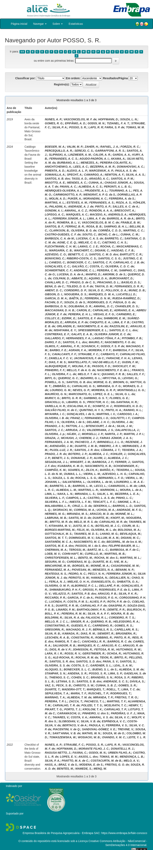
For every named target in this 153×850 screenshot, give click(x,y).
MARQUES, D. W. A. (102, 294)
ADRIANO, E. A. (124, 310)
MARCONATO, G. (80, 394)
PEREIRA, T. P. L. (56, 701)
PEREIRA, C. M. (107, 270)
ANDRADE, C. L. (84, 270)
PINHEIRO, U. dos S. (95, 713)
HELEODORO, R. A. (126, 621)
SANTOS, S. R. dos (61, 661)
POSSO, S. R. (78, 127)
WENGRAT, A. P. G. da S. (99, 194)
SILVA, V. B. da (90, 721)
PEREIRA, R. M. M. (73, 613)
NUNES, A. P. (53, 119)
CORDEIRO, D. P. (75, 290)
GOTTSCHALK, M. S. (58, 533)
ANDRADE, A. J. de (80, 206)
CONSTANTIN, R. (82, 637)
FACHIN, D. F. (53, 302)
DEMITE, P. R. (116, 609)
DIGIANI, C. (102, 250)
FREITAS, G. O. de (117, 764)
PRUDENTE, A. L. (96, 190)
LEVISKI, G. (130, 378)
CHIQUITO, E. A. (100, 322)
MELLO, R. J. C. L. (57, 621)
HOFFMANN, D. (108, 119)
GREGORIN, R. (54, 629)
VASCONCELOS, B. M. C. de (100, 222)
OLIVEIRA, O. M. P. (57, 585)
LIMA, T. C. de (130, 689)
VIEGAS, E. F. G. (104, 314)
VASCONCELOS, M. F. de (79, 119)
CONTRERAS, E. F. (57, 334)
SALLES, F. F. (135, 374)
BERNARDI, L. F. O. (111, 477)
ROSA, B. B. (94, 226)
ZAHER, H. (91, 146)
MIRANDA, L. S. (85, 493)
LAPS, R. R (95, 127)
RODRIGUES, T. (120, 693)
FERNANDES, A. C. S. (63, 158)
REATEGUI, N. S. (56, 573)
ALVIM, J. (100, 458)
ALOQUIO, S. (53, 669)
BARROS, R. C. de (119, 641)
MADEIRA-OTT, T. (73, 689)
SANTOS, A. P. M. (122, 178)
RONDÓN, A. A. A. (101, 210)
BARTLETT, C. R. (131, 254)
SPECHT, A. (74, 174)
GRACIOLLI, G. (55, 402)
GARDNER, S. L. (101, 665)
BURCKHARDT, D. (121, 278)
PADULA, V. (96, 725)
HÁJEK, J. (73, 434)
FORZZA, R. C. (129, 146)
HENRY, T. (135, 705)
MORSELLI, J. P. (92, 434)
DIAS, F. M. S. (57, 362)
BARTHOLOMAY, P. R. (91, 609)
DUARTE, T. (52, 689)
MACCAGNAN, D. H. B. (60, 310)
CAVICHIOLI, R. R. (94, 641)
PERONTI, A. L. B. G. (117, 186)
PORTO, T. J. (72, 709)
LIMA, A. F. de (96, 218)
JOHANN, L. (52, 481)
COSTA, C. (97, 266)
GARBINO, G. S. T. (96, 398)
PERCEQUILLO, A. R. (59, 150)
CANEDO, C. (57, 262)
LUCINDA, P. (57, 601)
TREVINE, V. (126, 729)
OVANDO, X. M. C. (114, 737)
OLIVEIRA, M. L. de (103, 529)
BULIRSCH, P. (136, 609)
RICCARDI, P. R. (55, 597)
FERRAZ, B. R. (74, 226)
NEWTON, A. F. (114, 174)
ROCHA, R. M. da (87, 657)
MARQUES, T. (96, 689)
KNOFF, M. (118, 517)
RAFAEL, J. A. (109, 146)
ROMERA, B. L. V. (68, 222)
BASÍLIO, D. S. (130, 282)
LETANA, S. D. (65, 681)
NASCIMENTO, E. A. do (92, 326)
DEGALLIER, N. (119, 577)
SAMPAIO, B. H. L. (116, 226)
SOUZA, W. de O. (113, 733)
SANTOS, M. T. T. (56, 537)
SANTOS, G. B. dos (79, 382)
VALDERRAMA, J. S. (100, 430)
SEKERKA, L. (102, 505)
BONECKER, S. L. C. (77, 669)
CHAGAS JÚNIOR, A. (118, 182)
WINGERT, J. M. (80, 462)
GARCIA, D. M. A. (56, 298)
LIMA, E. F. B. (121, 322)
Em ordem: (73, 78)
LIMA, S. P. (115, 673)
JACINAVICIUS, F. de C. (89, 358)
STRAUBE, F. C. (88, 354)
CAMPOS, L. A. (76, 497)
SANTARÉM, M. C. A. (58, 541)
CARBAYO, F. (109, 354)
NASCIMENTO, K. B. (98, 466)
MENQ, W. (100, 768)
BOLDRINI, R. (53, 617)
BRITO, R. (120, 657)
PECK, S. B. (64, 685)
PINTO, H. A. (113, 410)
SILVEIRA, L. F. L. (56, 501)
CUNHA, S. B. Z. (106, 685)
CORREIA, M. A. (84, 509)
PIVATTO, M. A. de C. (75, 760)
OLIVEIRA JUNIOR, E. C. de (112, 334)
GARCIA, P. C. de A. (80, 597)
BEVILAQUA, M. (130, 533)
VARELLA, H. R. (55, 406)
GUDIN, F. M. (130, 362)
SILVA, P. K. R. (128, 593)
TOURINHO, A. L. (120, 190)
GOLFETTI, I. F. (120, 418)
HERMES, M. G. (55, 513)
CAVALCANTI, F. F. (64, 354)
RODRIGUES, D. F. (99, 302)
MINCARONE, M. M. (57, 565)
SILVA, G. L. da (125, 394)
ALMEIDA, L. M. (66, 489)
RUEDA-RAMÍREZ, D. (126, 298)
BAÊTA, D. (76, 298)
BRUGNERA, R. (126, 633)
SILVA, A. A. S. (135, 174)
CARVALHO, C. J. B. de (128, 262)
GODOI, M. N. (96, 123)
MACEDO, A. (98, 214)
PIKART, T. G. (53, 709)
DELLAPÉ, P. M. (109, 585)
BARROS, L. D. (122, 505)
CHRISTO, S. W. (83, 685)
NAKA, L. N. (65, 493)
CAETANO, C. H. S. (114, 242)
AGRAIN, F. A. (78, 350)
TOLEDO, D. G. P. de (79, 286)
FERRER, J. (122, 462)
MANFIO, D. (93, 274)
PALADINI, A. (57, 206)
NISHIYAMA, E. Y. (65, 330)
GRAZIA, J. (52, 438)
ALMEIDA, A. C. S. (90, 186)
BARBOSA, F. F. (123, 350)
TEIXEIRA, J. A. (132, 450)
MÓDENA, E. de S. (91, 764)
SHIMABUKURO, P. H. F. (65, 589)
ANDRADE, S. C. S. (115, 681)
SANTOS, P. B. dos (83, 593)
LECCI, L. (100, 485)
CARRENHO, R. (103, 625)
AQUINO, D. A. (98, 278)
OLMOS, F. (52, 346)
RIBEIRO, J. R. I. (110, 446)
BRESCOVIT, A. (124, 210)
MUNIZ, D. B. (137, 290)
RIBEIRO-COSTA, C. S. (81, 258)
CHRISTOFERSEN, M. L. (60, 557)
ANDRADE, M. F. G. (129, 509)
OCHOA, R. (114, 653)
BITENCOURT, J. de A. (100, 426)
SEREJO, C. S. (84, 150)
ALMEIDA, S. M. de (131, 669)
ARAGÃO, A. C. (99, 178)
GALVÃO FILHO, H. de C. (61, 410)
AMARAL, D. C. (103, 306)
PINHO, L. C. (124, 497)
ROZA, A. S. (124, 202)
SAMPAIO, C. (127, 270)
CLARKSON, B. (59, 230)
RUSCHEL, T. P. (98, 693)
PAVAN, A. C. (68, 186)
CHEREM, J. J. (88, 438)
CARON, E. (84, 310)
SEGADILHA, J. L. (56, 462)
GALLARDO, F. (54, 338)
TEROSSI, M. (77, 549)
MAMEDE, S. (83, 768)
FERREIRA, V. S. (117, 725)
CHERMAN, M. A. (56, 549)
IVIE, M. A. (120, 561)
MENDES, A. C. (77, 182)
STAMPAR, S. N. (55, 673)
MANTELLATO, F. (79, 362)
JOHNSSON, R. (83, 649)
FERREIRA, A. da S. (122, 198)
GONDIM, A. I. (54, 210)
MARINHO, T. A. (55, 697)
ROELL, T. (113, 689)
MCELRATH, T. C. (115, 705)
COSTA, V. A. (79, 717)
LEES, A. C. (81, 166)
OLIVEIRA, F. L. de (64, 374)
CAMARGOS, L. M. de (122, 485)
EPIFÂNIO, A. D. (75, 123)
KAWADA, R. (70, 633)
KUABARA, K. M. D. (70, 466)
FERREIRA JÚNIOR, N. (121, 573)
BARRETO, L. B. (60, 485)
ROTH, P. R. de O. (118, 601)
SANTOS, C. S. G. (109, 258)
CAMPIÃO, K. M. (55, 469)
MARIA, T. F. (79, 693)
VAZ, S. (49, 685)
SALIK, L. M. (105, 493)
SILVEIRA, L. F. (54, 497)
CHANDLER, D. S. (126, 306)
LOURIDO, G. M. (60, 390)
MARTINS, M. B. (114, 553)
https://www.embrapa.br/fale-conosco (124, 833)
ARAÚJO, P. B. (107, 593)
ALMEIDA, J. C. (99, 454)
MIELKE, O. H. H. (78, 581)
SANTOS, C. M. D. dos (103, 254)
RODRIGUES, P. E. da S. (114, 589)
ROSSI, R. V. (72, 653)
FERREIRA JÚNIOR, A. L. (69, 218)
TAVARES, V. (61, 717)
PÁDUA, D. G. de (124, 302)
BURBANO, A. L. (68, 162)
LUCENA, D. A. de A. (70, 274)
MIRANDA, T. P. (103, 697)
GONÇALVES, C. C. (57, 266)
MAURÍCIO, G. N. (56, 394)
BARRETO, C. (114, 238)
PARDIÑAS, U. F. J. (123, 713)
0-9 (22, 51)
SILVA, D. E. (96, 290)
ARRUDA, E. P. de (76, 322)
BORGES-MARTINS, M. (60, 529)
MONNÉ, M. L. (124, 513)
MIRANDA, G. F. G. (109, 386)
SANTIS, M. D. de (79, 517)
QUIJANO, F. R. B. (113, 374)
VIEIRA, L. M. (91, 473)
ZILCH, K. (92, 469)
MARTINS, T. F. (116, 701)
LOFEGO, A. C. (54, 214)
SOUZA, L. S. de (63, 477)
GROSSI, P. (90, 589)
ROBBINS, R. (103, 637)
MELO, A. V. (131, 760)
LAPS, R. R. (113, 744)
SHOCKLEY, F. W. (123, 366)
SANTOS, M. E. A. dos (59, 545)
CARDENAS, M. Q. (79, 561)
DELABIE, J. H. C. (98, 422)
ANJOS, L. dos (88, 756)
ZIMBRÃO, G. (61, 386)
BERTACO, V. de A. (74, 725)
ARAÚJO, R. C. (111, 645)
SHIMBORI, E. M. (115, 318)
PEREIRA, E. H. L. (80, 314)
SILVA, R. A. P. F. (98, 613)
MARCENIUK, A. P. (101, 170)
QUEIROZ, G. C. (68, 378)
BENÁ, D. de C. (55, 286)
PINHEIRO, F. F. (55, 370)
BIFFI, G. (50, 378)
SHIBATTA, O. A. (127, 581)
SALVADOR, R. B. (64, 645)
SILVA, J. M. (124, 426)
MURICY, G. (52, 398)
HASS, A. (51, 764)
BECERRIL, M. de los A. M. (123, 541)
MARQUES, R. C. (89, 645)
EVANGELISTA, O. (103, 581)
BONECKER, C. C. (79, 262)
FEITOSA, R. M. (104, 649)
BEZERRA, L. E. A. (127, 493)
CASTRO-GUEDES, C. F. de (63, 234)
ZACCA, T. (76, 701)
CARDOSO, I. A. (127, 414)
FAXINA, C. (80, 752)
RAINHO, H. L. (132, 410)
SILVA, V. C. (122, 717)
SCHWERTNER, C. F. (58, 270)
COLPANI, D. (61, 278)
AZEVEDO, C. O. (55, 254)
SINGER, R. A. (79, 621)
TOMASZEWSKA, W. (62, 737)
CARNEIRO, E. (125, 314)
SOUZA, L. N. (128, 119)
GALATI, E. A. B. (82, 334)
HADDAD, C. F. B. (122, 250)
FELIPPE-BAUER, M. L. (124, 545)
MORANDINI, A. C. (95, 198)
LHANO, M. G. (109, 533)
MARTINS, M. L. (130, 557)
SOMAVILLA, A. (55, 174)
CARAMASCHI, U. (68, 713)
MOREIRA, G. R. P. (103, 390)
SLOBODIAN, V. (68, 721)
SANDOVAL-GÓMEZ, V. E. (99, 729)
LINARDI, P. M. (65, 609)
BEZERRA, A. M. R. (102, 166)
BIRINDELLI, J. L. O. (110, 442)
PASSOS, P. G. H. (106, 597)
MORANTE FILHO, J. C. (94, 748)
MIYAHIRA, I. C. (55, 414)
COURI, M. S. (130, 525)
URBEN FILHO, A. (119, 752)
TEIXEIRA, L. (124, 469)
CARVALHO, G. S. (83, 386)
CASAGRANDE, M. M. (125, 565)
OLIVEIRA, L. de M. (99, 481)
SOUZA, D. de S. (75, 302)
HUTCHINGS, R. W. (128, 649)
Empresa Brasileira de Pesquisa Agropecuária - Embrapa (58, 833)
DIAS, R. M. (88, 633)
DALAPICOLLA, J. (127, 430)
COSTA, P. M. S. (77, 601)
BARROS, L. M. (83, 485)
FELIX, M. (83, 529)
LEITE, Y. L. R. (136, 737)
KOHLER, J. (118, 454)
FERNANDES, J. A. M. (59, 442)
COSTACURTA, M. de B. (106, 760)
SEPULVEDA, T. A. (57, 693)
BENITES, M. (65, 768)
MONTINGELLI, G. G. (131, 390)
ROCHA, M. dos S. (106, 557)
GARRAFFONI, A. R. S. (110, 150)
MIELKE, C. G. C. (89, 242)
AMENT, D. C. (53, 290)
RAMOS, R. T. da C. (67, 641)
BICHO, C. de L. (108, 234)
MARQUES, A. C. (77, 214)
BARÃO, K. (107, 469)
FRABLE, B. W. (130, 222)
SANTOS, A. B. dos (57, 178)
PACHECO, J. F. (85, 442)
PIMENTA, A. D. (55, 170)
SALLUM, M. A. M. (107, 537)
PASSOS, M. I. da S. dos (91, 545)
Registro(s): (62, 84)
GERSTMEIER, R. (93, 653)
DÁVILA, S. (137, 681)
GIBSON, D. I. (53, 294)
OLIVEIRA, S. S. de (57, 665)
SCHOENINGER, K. (125, 466)
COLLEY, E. (52, 318)
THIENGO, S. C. (59, 677)
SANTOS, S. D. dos (88, 661)
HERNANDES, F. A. (78, 338)
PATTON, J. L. (75, 426)
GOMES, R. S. (124, 625)
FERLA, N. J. (57, 581)
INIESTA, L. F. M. (80, 501)
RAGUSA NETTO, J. (58, 752)
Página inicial (19, 23)
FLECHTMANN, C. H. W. (60, 246)
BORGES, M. (80, 565)
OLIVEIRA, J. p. (55, 434)
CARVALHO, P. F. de (93, 605)
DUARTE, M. (101, 517)
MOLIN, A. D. (57, 198)
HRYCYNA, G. (111, 378)
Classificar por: (25, 78)
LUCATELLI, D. (126, 294)
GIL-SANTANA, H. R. (124, 402)
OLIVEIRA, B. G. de (83, 230)
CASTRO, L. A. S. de (101, 497)
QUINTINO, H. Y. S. (91, 410)
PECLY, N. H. (96, 573)
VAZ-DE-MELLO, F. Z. (106, 362)
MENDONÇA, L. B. (132, 756)
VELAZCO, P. (61, 593)
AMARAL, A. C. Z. (76, 210)
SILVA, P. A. (59, 127)
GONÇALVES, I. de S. (81, 414)
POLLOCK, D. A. (116, 290)
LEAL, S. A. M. (122, 665)
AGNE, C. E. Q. (67, 242)
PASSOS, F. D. (101, 366)
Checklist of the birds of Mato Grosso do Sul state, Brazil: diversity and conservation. (32, 756)
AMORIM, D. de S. (114, 274)
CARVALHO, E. (102, 310)
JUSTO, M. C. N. (83, 525)
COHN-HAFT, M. (72, 553)
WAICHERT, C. (83, 250)
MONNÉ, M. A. (100, 565)
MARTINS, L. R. (88, 489)
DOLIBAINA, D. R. (80, 306)
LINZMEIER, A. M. (80, 154)
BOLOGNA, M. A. (129, 529)
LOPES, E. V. (68, 756)
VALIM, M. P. (75, 146)
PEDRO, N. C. (77, 573)
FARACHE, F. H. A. (118, 358)
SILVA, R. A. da (74, 617)
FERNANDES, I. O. (97, 418)
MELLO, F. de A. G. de (81, 370)
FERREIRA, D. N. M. (98, 298)
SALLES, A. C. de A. (126, 206)
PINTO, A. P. (103, 206)
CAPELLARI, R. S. (126, 629)
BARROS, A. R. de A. (120, 218)
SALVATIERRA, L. (74, 481)
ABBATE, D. (79, 278)
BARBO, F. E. (58, 350)
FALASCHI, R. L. (96, 617)
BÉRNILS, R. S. (103, 629)
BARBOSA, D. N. (56, 306)
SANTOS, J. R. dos (86, 450)
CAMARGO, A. (93, 174)
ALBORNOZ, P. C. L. (84, 585)
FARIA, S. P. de (114, 127)
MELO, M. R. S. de (85, 521)
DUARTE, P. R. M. (67, 605)
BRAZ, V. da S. (68, 764)
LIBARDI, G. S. (75, 402)
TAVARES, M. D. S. (86, 533)
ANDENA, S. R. (77, 673)
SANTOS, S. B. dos (88, 681)
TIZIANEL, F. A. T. (118, 123)
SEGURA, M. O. (55, 561)
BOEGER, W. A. (55, 146)
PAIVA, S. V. (110, 661)
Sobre (58, 23)
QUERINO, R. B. (101, 621)
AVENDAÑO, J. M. (61, 446)
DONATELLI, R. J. (122, 748)
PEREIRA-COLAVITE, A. (116, 162)
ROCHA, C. (107, 246)
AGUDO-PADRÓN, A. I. (94, 158)
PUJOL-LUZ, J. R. (61, 450)
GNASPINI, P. (117, 605)
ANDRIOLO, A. (117, 214)
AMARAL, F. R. (70, 346)
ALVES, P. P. (97, 601)
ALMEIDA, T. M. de (79, 697)
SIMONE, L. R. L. (128, 501)
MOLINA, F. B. (81, 366)
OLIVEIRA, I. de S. (73, 422)
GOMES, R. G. (54, 123)
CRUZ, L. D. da (82, 505)
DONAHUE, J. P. (81, 458)
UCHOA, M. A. (105, 509)
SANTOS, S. (128, 661)
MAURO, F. (96, 342)
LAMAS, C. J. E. (88, 246)
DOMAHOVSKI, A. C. (130, 166)
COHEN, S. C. (80, 677)
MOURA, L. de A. (131, 489)
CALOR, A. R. (102, 154)
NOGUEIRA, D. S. (75, 294)
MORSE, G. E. (102, 382)
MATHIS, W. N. (91, 733)
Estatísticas (76, 23)
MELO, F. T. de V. (89, 374)
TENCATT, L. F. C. (104, 501)
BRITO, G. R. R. (72, 398)
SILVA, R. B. (52, 633)
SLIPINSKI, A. (58, 154)
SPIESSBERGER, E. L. (92, 330)
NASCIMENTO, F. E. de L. (113, 370)
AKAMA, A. (118, 158)
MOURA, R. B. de (122, 613)
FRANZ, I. (76, 418)
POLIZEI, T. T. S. (91, 705)
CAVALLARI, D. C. (56, 282)
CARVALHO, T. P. (115, 709)
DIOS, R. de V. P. (60, 649)
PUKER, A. (75, 198)
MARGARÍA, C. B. (60, 250)
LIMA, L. (50, 493)
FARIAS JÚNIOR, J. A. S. (116, 438)
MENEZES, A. (89, 162)
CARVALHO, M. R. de (113, 521)
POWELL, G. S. (55, 382)
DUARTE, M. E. (102, 561)
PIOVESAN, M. (81, 569)
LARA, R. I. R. (54, 653)
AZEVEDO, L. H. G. (114, 473)
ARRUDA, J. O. (75, 430)
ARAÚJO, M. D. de (102, 513)
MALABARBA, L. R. (57, 505)
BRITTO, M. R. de (61, 521)
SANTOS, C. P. (102, 262)
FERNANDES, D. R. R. (129, 286)
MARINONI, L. (109, 489)
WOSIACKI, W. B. (89, 737)
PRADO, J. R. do (55, 454)
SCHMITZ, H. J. (102, 406)
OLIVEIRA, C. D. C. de (119, 266)
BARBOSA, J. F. (102, 462)
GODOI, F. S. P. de (112, 346)
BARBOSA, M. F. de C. (124, 549)
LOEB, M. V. (52, 553)
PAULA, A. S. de (125, 170)
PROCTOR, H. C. (98, 402)
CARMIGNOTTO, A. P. (67, 194)
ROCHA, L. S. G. (86, 477)
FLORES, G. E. (119, 398)
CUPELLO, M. (94, 553)
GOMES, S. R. (127, 685)
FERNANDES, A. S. (101, 202)
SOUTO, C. (89, 234)
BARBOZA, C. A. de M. (59, 238)
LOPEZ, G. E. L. (103, 394)
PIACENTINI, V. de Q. (66, 729)
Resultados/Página (115, 78)
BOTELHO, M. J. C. (107, 525)
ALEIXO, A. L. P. (76, 170)
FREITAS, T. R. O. (126, 697)
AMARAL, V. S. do (101, 717)
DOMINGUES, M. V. (81, 537)
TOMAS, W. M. (135, 127)
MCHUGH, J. (69, 438)
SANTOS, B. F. (54, 226)
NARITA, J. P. (113, 434)
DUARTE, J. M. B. (86, 446)
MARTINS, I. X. (106, 414)
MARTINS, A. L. (55, 202)
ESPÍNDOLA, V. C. (114, 721)
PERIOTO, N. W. (78, 577)
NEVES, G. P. (81, 390)
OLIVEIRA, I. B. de (57, 418)
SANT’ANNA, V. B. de (66, 733)
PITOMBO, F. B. (132, 338)
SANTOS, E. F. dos (90, 318)
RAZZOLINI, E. (119, 326)
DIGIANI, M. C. (130, 537)
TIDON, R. (106, 657)
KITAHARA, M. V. (60, 525)
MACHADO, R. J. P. (78, 629)
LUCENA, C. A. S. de (89, 238)
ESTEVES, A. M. (77, 202)
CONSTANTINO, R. (57, 625)
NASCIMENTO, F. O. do (120, 342)
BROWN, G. (121, 382)
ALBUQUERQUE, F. (57, 366)
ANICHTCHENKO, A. (58, 166)
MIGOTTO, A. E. (55, 182)
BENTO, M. (85, 557)
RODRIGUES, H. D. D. (128, 406)
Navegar (40, 23)
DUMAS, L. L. (73, 473)
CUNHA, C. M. (129, 234)
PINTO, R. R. (122, 637)
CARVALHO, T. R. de (66, 705)
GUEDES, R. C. (81, 625)
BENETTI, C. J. (77, 254)
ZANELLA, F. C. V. (60, 358)
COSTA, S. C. (80, 665)
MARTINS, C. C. (133, 230)
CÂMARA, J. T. (110, 450)
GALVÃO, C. (80, 266)
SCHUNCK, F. (90, 346)
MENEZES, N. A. (103, 569)
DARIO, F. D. (53, 342)
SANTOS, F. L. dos (75, 342)
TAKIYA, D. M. (104, 286)
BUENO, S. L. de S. (104, 669)
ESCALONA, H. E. (79, 406)
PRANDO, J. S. (54, 426)
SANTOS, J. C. (54, 430)
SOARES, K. (76, 469)
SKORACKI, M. (62, 509)
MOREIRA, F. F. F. (99, 350)
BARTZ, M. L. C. (97, 549)
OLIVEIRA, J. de (122, 422)
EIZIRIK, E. (69, 318)
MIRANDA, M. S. (77, 513)
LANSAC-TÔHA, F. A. (106, 338)
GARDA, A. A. (122, 154)
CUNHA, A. (96, 182)
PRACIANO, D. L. (108, 282)
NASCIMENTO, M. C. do (89, 541)
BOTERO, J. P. (77, 454)
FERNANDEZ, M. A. (57, 569)
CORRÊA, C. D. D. (110, 230)
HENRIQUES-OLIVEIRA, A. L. (64, 190)
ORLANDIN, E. (66, 326)
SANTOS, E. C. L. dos (123, 330)
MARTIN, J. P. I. (134, 434)
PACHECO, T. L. (94, 701)
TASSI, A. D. (79, 178)
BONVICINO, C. (55, 258)
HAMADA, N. (99, 577)
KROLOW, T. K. (92, 709)
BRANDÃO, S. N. (102, 677)
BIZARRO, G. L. (90, 378)
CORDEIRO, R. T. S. (122, 617)
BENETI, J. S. (60, 458)
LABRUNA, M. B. (56, 517)
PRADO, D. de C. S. (83, 282)
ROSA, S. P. (122, 677)
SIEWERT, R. (105, 633)
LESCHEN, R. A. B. (57, 637)
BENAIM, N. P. (125, 569)
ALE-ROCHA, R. (63, 657)
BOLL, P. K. (52, 613)
